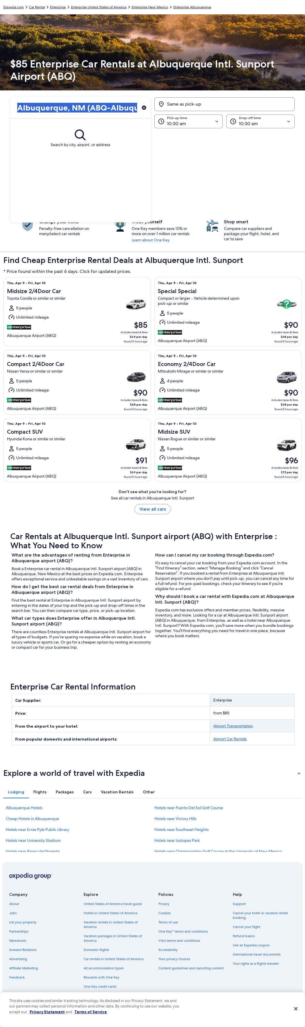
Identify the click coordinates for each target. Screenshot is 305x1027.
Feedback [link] (17, 977)
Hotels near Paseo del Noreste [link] (33, 851)
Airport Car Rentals (230, 738)
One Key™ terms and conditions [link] (183, 931)
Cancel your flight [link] (246, 927)
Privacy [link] (163, 904)
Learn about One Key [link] (151, 240)
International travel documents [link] (257, 954)
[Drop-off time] (260, 121)
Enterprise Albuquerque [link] (192, 7)
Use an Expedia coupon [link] (251, 945)
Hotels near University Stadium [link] (33, 840)
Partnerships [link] (18, 931)
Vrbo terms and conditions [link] (179, 940)
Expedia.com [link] (13, 7)
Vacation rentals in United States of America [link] (111, 924)
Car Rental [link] (37, 7)
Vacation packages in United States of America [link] (113, 938)
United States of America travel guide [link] (113, 904)
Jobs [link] (13, 913)
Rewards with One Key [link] (101, 977)
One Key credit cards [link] (100, 986)
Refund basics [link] (244, 936)
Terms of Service (90, 1011)
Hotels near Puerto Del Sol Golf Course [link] (188, 807)
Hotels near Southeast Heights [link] (181, 829)
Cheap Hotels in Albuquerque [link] (32, 818)
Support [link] (239, 904)
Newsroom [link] (17, 940)
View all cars (152, 509)
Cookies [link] (164, 913)
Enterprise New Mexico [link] (150, 7)
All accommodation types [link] (104, 968)
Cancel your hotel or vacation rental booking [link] (260, 915)
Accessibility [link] (168, 949)
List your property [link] (23, 922)
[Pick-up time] (188, 121)
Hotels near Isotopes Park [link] (177, 840)
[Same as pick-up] (224, 104)
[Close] (295, 1009)
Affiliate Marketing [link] (23, 968)
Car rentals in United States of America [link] (113, 959)
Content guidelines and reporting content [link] (191, 968)
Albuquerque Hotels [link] (24, 807)
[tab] (16, 792)
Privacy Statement (47, 1011)
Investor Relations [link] (23, 949)
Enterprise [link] (58, 7)
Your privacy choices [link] (174, 959)
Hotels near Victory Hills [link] (175, 818)
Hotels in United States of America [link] (110, 913)
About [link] (14, 904)
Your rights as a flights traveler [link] (256, 963)
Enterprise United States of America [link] (98, 7)
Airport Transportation (233, 725)
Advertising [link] (18, 959)
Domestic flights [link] (96, 949)
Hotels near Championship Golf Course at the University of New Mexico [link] (218, 851)
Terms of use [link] (168, 922)
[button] (152, 175)
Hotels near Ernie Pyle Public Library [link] (37, 829)
